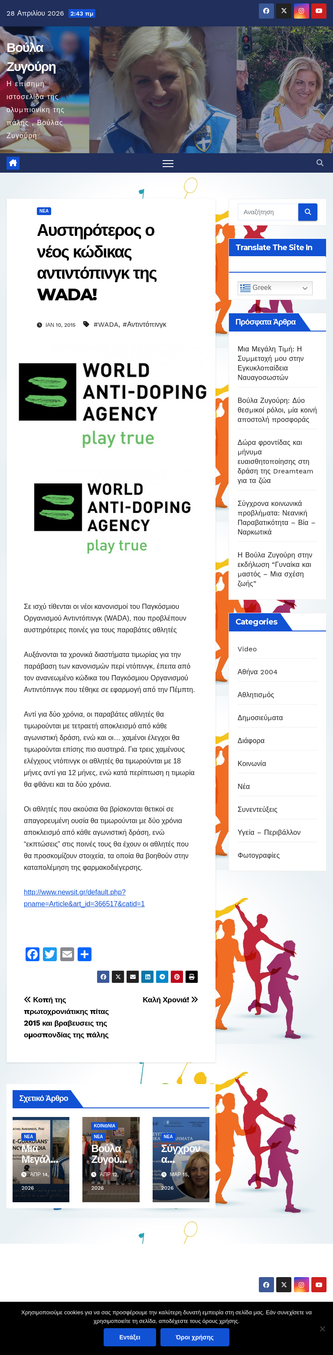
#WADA (106, 324)
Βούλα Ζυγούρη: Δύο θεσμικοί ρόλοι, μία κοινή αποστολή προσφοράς (277, 410)
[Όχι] (322, 1328)
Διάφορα (251, 741)
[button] (320, 163)
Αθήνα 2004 (258, 672)
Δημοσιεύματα (260, 718)
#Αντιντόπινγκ (144, 324)
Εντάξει (129, 1337)
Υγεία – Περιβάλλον (269, 832)
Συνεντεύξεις (258, 809)
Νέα (44, 211)
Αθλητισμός (256, 695)
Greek (255, 288)
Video (247, 649)
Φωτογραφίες (259, 855)
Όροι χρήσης (195, 1337)
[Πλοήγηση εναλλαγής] (168, 163)
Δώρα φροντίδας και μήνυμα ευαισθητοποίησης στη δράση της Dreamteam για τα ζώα (275, 462)
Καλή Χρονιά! (170, 999)
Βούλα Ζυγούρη (57, 1271)
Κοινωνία (104, 1125)
